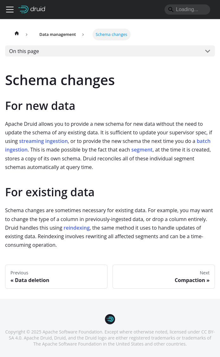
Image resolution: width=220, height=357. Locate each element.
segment (141, 149)
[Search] (187, 9)
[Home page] (17, 34)
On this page (24, 51)
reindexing (77, 227)
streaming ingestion (43, 141)
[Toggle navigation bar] (10, 9)
